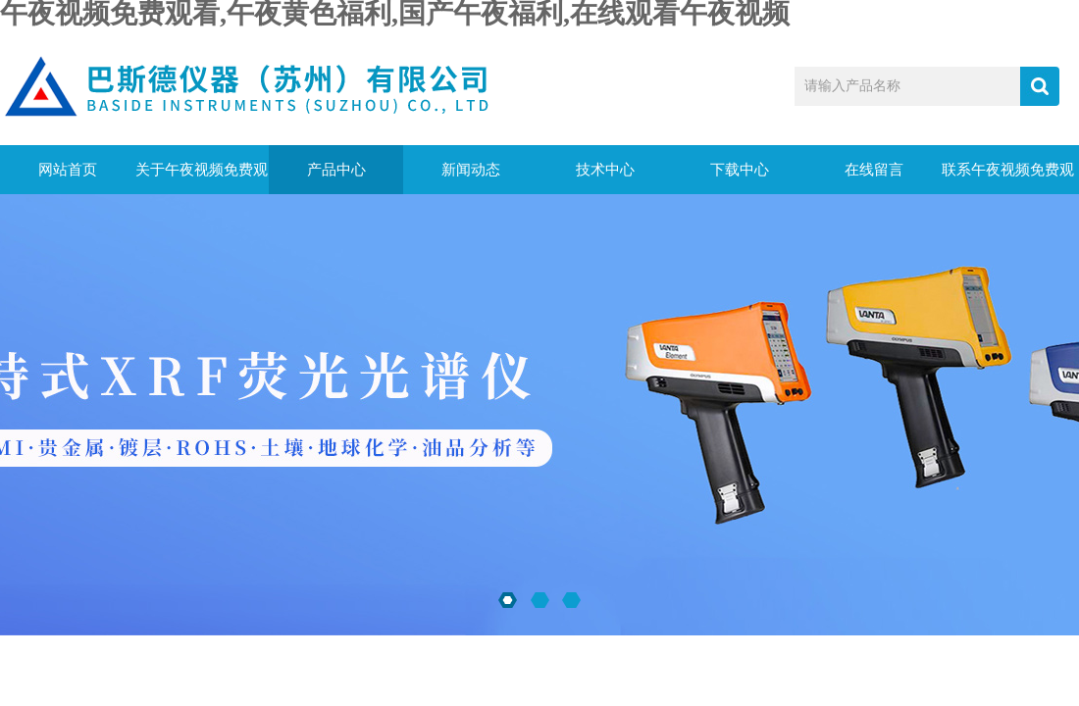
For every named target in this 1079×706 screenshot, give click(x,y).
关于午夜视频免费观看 (201, 178)
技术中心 (605, 169)
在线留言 (874, 169)
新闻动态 (470, 169)
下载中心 (739, 169)
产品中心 (336, 169)
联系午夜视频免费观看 (1008, 178)
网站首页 (67, 169)
